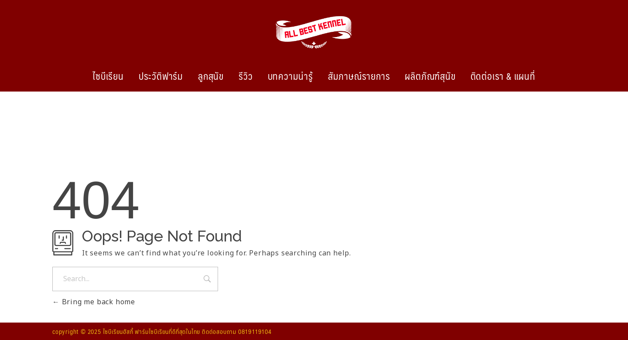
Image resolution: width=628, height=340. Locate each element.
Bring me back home (93, 302)
